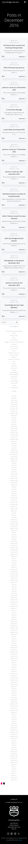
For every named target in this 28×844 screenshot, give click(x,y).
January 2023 (14, 476)
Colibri (20, 840)
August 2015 (14, 660)
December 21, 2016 (14, 126)
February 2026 (14, 402)
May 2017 (14, 615)
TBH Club (14, 40)
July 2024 (14, 443)
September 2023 (14, 459)
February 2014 (14, 699)
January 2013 (14, 727)
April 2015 (14, 669)
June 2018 (14, 586)
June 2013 (14, 717)
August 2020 (14, 530)
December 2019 (14, 547)
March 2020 (14, 541)
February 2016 (14, 647)
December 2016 (14, 626)
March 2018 (14, 593)
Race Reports (14, 368)
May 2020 (14, 537)
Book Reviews (14, 340)
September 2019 (14, 554)
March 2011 (14, 775)
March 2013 (14, 723)
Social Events (14, 376)
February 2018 (14, 595)
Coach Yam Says (14, 346)
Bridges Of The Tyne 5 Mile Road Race (14, 342)
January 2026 (14, 404)
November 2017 (14, 602)
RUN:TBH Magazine (14, 374)
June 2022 (14, 489)
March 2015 (14, 671)
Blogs (14, 337)
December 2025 (14, 406)
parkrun (14, 363)
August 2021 (14, 511)
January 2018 (14, 597)
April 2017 (14, 617)
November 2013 (14, 706)
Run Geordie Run (14, 372)
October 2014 (14, 682)
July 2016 (14, 636)
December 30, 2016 (14, 42)
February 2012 (14, 751)
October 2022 (14, 482)
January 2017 (14, 623)
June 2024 (14, 445)
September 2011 (14, 762)
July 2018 (14, 584)
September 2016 (14, 632)
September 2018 (14, 580)
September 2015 (14, 658)
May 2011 (14, 771)
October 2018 (14, 578)
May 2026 (14, 396)
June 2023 (14, 465)
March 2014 (14, 697)
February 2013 (14, 725)
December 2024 (14, 432)
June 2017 (14, 612)
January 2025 (14, 430)
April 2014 (14, 695)
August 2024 (14, 441)
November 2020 (14, 524)
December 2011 (14, 756)
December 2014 (14, 678)
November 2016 (14, 628)
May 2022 (14, 491)
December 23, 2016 (14, 107)
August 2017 (14, 608)
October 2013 (14, 708)
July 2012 (14, 740)
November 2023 (14, 454)
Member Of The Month (14, 359)
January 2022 (14, 500)
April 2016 (14, 643)
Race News (14, 366)
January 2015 (14, 675)
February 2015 (14, 673)
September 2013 (14, 710)
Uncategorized (14, 387)
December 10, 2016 (14, 191)
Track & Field (14, 383)
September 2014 (14, 684)
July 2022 (14, 487)
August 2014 (14, 686)
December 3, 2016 (14, 280)
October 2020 (14, 526)
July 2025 (14, 417)
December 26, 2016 (14, 64)
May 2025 (14, 422)
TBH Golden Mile (14, 381)
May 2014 (14, 693)
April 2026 (14, 398)
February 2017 (14, 621)
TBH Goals (14, 379)
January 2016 (14, 649)
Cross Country (14, 348)
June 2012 (14, 743)
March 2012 (14, 749)
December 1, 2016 (14, 302)
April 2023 (14, 469)
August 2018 (14, 582)
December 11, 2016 (14, 168)
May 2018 (14, 589)
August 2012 (14, 738)
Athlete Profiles (14, 335)
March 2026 (14, 400)
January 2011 (14, 780)
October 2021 (14, 506)
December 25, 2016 (14, 84)
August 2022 (14, 485)
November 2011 (14, 758)
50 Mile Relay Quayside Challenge (14, 331)
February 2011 (14, 777)
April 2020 (14, 539)
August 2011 (14, 764)
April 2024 (14, 448)
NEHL (14, 361)
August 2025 (14, 415)
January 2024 (14, 450)
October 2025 (14, 411)
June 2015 (14, 665)
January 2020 (14, 545)
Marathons (14, 357)
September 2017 (14, 606)
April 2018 (14, 591)
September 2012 (14, 736)
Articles (14, 333)
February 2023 (14, 474)
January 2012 (14, 753)
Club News (14, 344)
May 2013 (14, 719)
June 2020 (14, 534)
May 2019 (14, 563)
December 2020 (14, 521)
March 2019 (14, 567)
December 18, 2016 (14, 146)
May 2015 (14, 667)
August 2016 (14, 634)
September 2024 (14, 439)
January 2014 (14, 701)
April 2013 (14, 721)
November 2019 (14, 550)
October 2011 (14, 760)
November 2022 (14, 480)
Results (14, 370)
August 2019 (14, 556)
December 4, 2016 (14, 235)
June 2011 (14, 769)
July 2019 (14, 558)
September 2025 (14, 413)
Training (14, 385)
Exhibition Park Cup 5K (14, 353)
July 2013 (14, 714)
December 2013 (14, 704)
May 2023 (14, 467)
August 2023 (14, 461)
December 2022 (14, 478)
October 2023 (14, 456)
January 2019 (14, 571)
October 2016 (14, 630)
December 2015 (14, 652)
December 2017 (14, 599)
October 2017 (14, 604)
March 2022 (14, 495)
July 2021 (14, 513)
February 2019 (14, 569)
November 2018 (14, 576)
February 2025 (14, 428)
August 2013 (14, 712)
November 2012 (14, 732)
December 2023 (14, 452)
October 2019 (14, 552)
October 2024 (14, 437)
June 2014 (14, 691)
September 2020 (14, 528)
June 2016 (14, 639)
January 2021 (14, 519)
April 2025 (14, 424)
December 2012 (14, 730)
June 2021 (14, 515)
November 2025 (14, 409)
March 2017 (14, 619)
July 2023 (14, 463)
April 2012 (14, 747)
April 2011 (14, 773)
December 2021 (14, 502)
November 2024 (14, 435)
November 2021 (14, 504)
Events (14, 350)
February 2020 (14, 543)
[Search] (17, 322)
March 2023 (14, 472)
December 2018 (14, 573)
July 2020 (14, 532)
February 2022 (14, 498)
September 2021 (14, 508)
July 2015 (14, 662)
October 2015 (14, 656)
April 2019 (14, 565)
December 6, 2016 (14, 213)
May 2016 (14, 641)
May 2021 (14, 517)
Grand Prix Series (14, 355)
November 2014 (14, 680)
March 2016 (14, 645)
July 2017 (14, 610)
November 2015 (14, 654)
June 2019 (14, 560)
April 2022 (14, 493)
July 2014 (14, 688)
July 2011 (14, 766)
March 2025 (14, 426)
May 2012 (14, 745)
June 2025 (14, 419)
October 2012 (14, 734)
